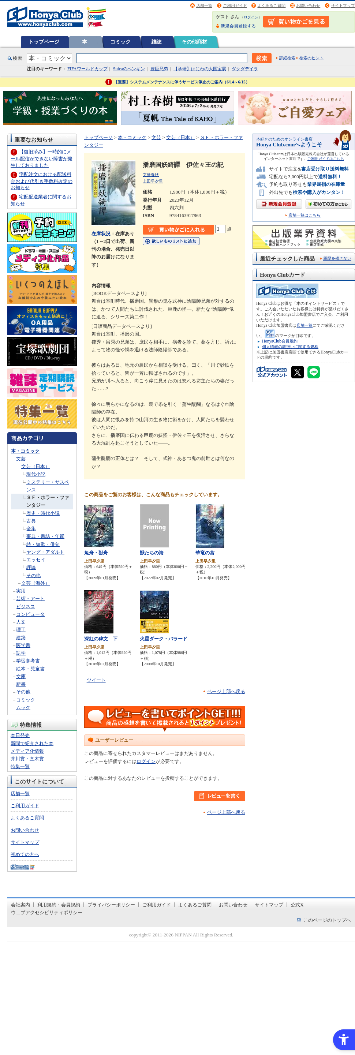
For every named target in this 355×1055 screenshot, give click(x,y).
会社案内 (20, 905)
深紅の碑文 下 (100, 638)
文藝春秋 (151, 174)
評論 (31, 567)
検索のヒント (311, 58)
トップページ (44, 42)
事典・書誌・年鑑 (45, 536)
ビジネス (25, 606)
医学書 (23, 645)
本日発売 (20, 735)
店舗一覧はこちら (304, 215)
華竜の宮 (204, 552)
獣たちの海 (152, 552)
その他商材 (194, 42)
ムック (23, 707)
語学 (21, 653)
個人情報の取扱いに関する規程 (290, 346)
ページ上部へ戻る (226, 691)
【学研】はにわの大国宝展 (199, 68)
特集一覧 (20, 766)
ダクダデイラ (245, 68)
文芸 (21, 458)
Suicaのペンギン (129, 68)
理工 (21, 629)
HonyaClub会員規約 (280, 341)
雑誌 (156, 42)
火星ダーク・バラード (163, 638)
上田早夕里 (153, 181)
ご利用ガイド (235, 5)
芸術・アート (30, 598)
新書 (21, 684)
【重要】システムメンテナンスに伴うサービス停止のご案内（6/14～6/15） (182, 82)
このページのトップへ (327, 920)
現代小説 (35, 474)
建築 (21, 637)
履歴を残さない (337, 258)
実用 (21, 591)
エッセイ (35, 559)
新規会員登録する (238, 26)
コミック (120, 42)
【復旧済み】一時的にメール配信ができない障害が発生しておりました (41, 158)
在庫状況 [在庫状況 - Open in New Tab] (101, 233)
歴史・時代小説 (43, 513)
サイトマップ (343, 5)
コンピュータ (30, 614)
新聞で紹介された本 (32, 743)
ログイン (251, 17)
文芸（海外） (35, 583)
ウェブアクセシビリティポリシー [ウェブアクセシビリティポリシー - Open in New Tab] (46, 912)
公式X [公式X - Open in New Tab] (297, 905)
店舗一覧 (204, 5)
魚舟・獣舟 (96, 552)
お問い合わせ (308, 5)
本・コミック (25, 451)
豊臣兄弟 (159, 68)
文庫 (21, 676)
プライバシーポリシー (111, 905)
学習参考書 (28, 660)
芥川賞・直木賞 (27, 759)
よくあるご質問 (271, 5)
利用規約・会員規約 (58, 905)
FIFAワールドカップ (87, 68)
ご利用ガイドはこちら (325, 159)
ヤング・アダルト (45, 552)
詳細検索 (287, 58)
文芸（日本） (35, 466)
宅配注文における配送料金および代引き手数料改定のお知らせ (41, 181)
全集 (31, 528)
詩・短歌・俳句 (43, 544)
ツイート (96, 680)
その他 (33, 575)
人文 (21, 622)
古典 (31, 521)
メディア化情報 (27, 751)
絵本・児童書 (30, 668)
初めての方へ (25, 854)
